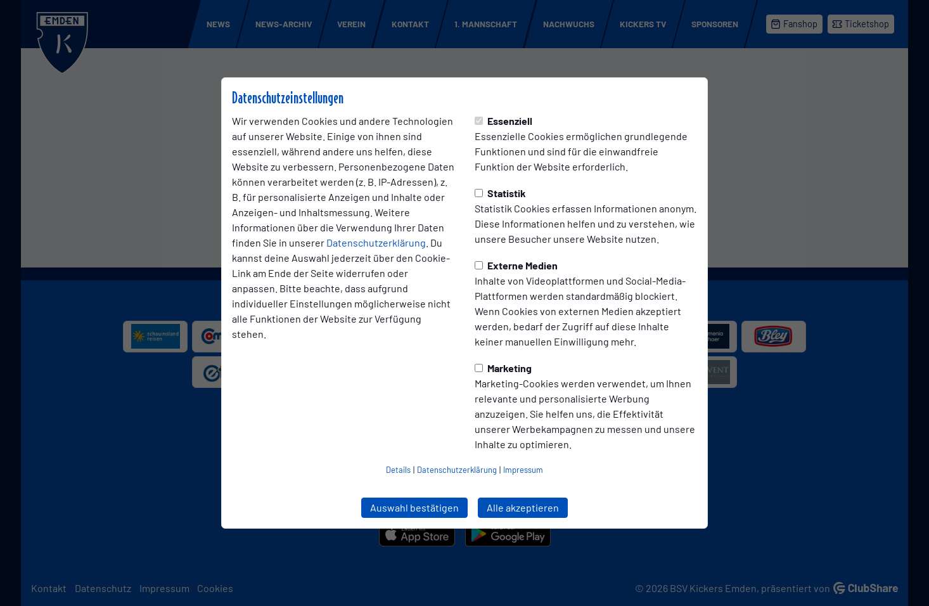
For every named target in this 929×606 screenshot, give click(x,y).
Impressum (523, 470)
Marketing (503, 368)
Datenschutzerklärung (376, 242)
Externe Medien (516, 265)
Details (398, 470)
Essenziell (503, 121)
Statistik (500, 193)
